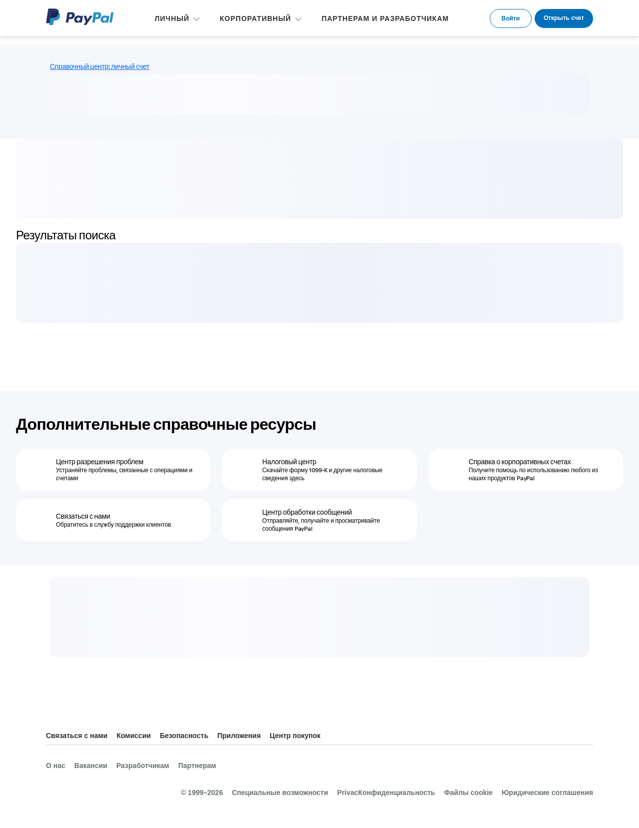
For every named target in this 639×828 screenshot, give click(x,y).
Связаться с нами (76, 736)
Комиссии (133, 736)
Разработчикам (142, 766)
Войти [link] (511, 18)
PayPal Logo (80, 16)
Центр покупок (295, 736)
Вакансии (90, 766)
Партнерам (197, 766)
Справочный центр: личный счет (99, 66)
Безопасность (184, 736)
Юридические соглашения (547, 793)
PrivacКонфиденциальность (386, 793)
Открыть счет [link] (564, 17)
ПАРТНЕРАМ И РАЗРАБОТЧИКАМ (385, 18)
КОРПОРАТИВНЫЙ (255, 18)
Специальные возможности (280, 793)
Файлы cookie (468, 793)
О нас (55, 766)
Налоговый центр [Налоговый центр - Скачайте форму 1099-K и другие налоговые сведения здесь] (289, 462)
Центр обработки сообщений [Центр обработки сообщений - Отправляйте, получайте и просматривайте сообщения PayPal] (307, 512)
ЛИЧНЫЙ (172, 18)
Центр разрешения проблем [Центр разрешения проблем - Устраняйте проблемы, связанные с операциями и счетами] (99, 462)
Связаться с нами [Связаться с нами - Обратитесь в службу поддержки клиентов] (83, 516)
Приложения (239, 736)
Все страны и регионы (585, 736)
